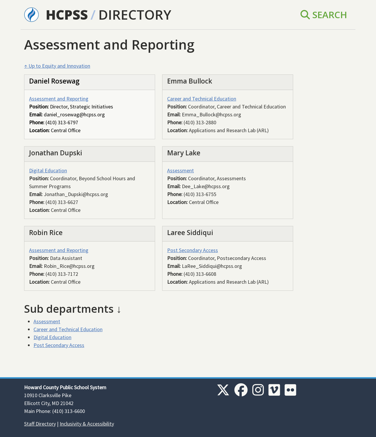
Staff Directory (40, 423)
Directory (134, 14)
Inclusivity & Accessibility (87, 423)
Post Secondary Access (192, 250)
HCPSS (67, 14)
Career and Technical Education (201, 98)
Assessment (180, 170)
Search (324, 14)
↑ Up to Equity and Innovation (57, 65)
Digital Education (48, 170)
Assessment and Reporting (58, 98)
